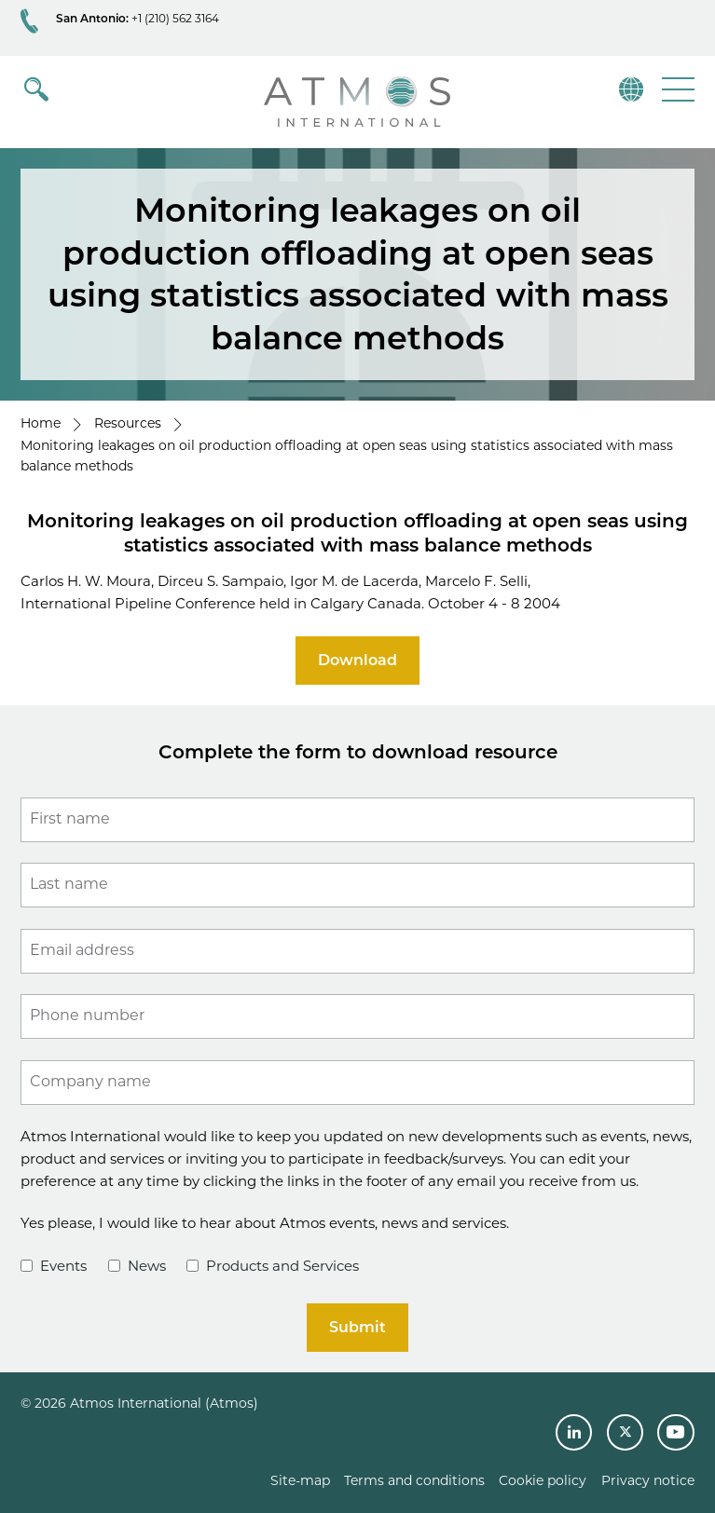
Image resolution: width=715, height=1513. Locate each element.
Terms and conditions (414, 1480)
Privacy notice (647, 1480)
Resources (127, 423)
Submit (357, 1327)
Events (54, 1265)
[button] (676, 89)
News (137, 1265)
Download (357, 660)
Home (41, 423)
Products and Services (272, 1265)
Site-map (300, 1480)
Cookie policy (542, 1480)
